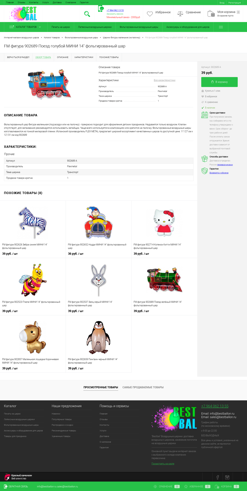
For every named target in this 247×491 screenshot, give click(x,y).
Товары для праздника (15, 435)
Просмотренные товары (101, 387)
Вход (222, 2)
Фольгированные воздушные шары (139, 27)
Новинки (56, 413)
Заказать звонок (115, 14)
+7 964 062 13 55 (214, 405)
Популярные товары (62, 419)
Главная (10, 2)
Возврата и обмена (219, 173)
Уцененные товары (61, 435)
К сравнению (209, 102)
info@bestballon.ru (222, 413)
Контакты (33, 2)
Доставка (57, 2)
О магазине (70, 2)
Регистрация (234, 2)
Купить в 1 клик (210, 90)
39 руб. (10, 253)
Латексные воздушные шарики (95, 27)
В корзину (219, 82)
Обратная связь (16, 486)
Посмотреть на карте (163, 463)
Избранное (163, 12)
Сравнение (193, 12)
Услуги (45, 2)
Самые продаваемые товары (143, 387)
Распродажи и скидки (62, 424)
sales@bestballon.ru (223, 416)
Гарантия (84, 2)
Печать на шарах (61, 27)
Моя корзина (228, 12)
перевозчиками (225, 164)
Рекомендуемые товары (64, 430)
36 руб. (75, 253)
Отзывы (21, 2)
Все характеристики (164, 80)
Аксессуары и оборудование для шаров (187, 27)
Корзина (227, 486)
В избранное (209, 96)
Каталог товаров (26, 27)
